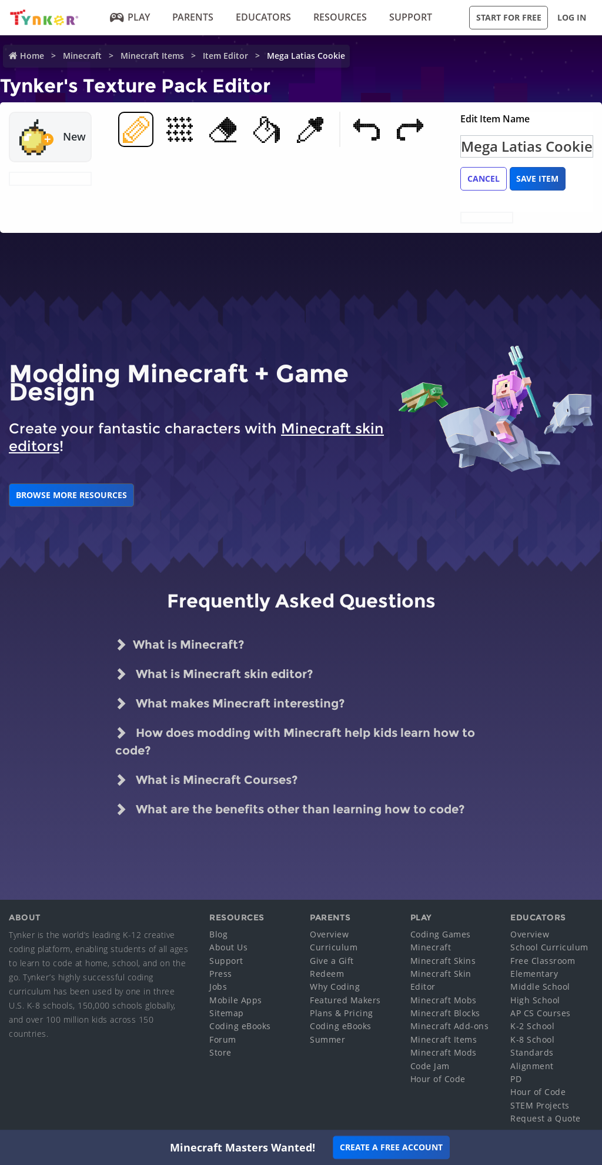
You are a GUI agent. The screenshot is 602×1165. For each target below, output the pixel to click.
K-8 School (532, 1039)
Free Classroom (542, 960)
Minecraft (82, 55)
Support (410, 17)
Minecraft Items (152, 55)
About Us (228, 947)
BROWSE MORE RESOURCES (71, 494)
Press (220, 973)
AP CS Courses (540, 1013)
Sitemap (226, 1013)
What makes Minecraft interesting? (230, 703)
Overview (329, 934)
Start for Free (508, 17)
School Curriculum (549, 947)
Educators (263, 17)
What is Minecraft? (179, 644)
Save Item (537, 178)
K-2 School (532, 1026)
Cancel (483, 178)
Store (220, 1052)
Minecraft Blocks (445, 1013)
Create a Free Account (391, 1147)
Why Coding (335, 986)
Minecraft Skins (443, 960)
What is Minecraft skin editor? (214, 674)
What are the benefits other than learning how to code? (289, 809)
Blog (218, 934)
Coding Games (440, 934)
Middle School (540, 986)
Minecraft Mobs (443, 1000)
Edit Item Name (495, 118)
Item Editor (225, 55)
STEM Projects (540, 1105)
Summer (327, 1039)
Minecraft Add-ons (449, 1026)
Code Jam (430, 1065)
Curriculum (333, 947)
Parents (192, 17)
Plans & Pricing (341, 1013)
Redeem (327, 973)
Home (32, 55)
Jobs (218, 986)
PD (515, 1078)
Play (130, 17)
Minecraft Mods (443, 1052)
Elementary (534, 973)
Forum (222, 1039)
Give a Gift (332, 960)
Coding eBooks (240, 1026)
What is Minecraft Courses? (206, 780)
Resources (340, 17)
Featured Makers (345, 1000)
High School (535, 1000)
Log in (571, 17)
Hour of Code (438, 1078)
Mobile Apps (235, 1000)
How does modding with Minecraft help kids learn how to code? (295, 740)
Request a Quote (545, 1118)
